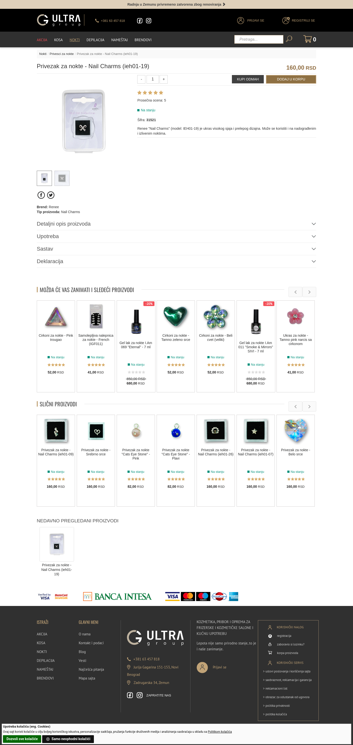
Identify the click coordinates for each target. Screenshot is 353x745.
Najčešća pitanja (91, 669)
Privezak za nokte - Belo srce (295, 452)
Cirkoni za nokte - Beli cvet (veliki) (215, 338)
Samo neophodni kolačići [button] (68, 739)
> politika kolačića (275, 714)
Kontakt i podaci (91, 643)
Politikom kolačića (220, 731)
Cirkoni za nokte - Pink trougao (56, 338)
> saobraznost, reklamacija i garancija (287, 680)
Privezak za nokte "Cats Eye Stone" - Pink (136, 454)
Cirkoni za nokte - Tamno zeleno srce (175, 338)
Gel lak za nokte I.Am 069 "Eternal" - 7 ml (135, 345)
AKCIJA (42, 634)
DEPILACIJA (46, 660)
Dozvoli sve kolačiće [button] (22, 739)
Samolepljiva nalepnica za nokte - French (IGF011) (95, 340)
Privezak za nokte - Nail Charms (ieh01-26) (216, 452)
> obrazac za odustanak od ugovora (286, 697)
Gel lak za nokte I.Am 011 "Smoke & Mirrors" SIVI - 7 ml (255, 347)
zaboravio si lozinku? (290, 644)
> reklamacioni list (275, 688)
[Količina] (153, 79)
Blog (82, 651)
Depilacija (95, 39)
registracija (284, 635)
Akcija (42, 39)
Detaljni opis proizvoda (64, 223)
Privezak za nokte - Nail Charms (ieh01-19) (56, 569)
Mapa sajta (87, 678)
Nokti (75, 39)
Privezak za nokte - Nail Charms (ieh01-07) (256, 452)
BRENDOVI (45, 678)
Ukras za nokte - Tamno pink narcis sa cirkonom (295, 340)
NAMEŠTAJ (45, 669)
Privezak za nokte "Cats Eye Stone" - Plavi (176, 454)
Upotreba (48, 236)
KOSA (41, 643)
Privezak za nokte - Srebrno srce (95, 452)
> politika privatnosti (276, 705)
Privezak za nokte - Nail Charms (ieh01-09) (56, 452)
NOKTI (42, 651)
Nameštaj (119, 39)
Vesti (82, 660)
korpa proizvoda (287, 653)
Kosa (58, 39)
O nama (84, 634)
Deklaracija (50, 261)
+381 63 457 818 (146, 659)
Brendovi (143, 39)
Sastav (45, 249)
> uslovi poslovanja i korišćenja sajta (286, 671)
